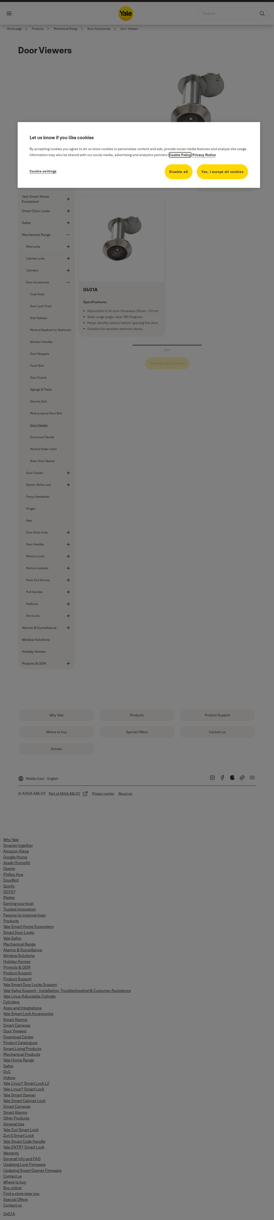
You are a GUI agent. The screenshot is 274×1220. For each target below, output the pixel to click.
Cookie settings (43, 171)
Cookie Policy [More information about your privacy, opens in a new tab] (180, 155)
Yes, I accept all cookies (222, 171)
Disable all (178, 171)
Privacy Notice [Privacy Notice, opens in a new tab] (204, 155)
